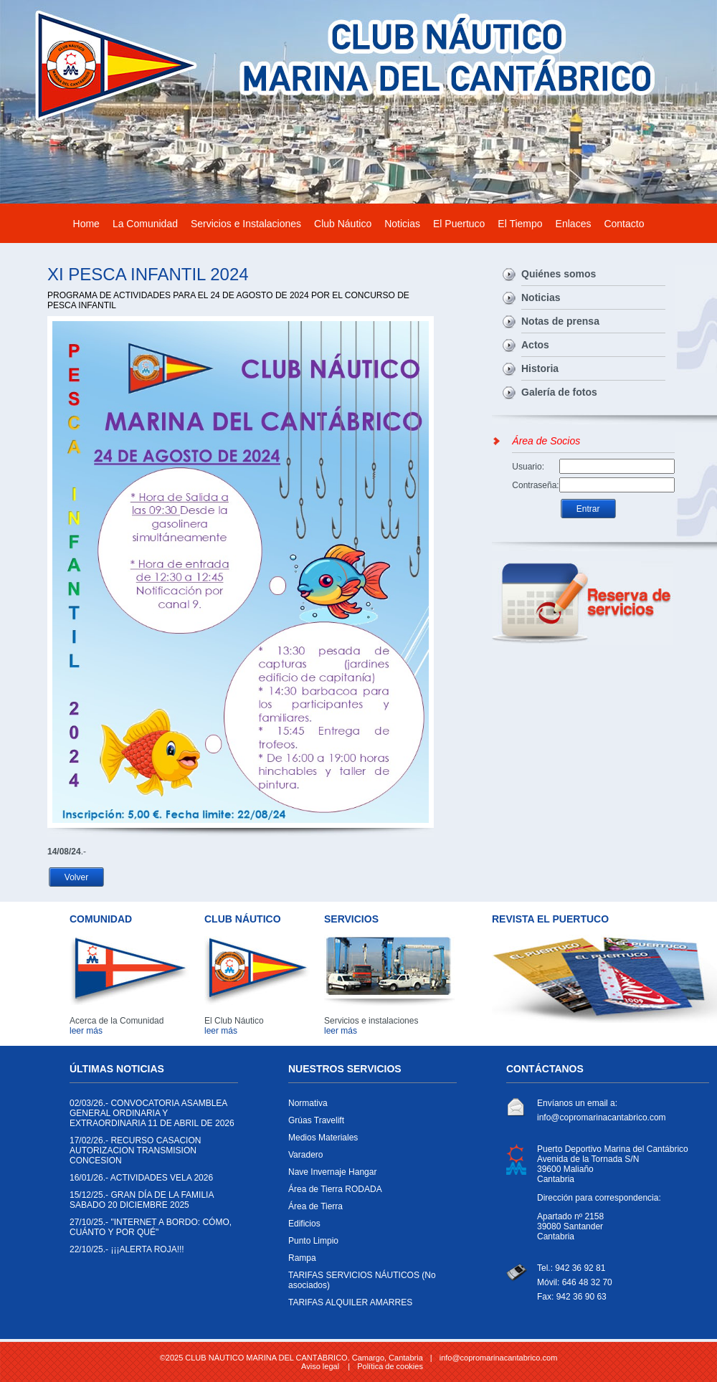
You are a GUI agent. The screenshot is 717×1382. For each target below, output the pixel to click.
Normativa (369, 1106)
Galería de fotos (559, 392)
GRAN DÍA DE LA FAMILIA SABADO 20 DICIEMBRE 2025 (150, 1203)
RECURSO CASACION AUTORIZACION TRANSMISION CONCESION (150, 1154)
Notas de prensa (560, 321)
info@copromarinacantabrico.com (601, 1117)
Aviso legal (320, 1366)
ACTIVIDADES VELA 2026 (150, 1181)
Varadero (369, 1158)
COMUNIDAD (101, 919)
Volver (76, 877)
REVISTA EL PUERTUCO (550, 919)
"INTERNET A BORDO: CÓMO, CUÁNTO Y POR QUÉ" (151, 1230)
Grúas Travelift (369, 1124)
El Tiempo (520, 223)
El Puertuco (459, 223)
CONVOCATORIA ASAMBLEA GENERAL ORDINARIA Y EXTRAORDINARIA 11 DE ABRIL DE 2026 (152, 1116)
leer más (86, 1031)
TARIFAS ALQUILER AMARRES (369, 1306)
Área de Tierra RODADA (369, 1192)
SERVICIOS (351, 919)
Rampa (369, 1261)
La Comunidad (145, 223)
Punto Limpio (369, 1244)
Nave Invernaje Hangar (369, 1175)
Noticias (402, 223)
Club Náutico (342, 223)
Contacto (624, 223)
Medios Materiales (369, 1141)
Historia (540, 368)
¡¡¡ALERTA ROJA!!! (150, 1253)
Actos (535, 345)
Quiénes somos (558, 274)
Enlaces (574, 223)
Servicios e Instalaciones (246, 223)
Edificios (369, 1227)
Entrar (588, 509)
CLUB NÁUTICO (242, 919)
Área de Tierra (369, 1210)
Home (86, 223)
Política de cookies (390, 1366)
